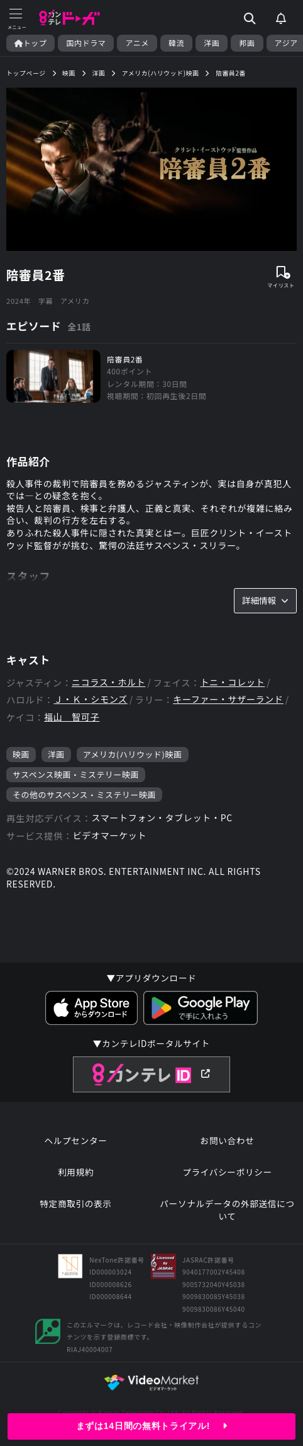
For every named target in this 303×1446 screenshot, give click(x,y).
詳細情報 (265, 600)
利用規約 (76, 1172)
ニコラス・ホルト (108, 682)
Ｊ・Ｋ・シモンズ (90, 699)
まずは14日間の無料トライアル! (151, 1426)
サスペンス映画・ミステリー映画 (76, 774)
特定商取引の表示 (75, 1204)
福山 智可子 (71, 717)
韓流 (176, 43)
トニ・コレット (232, 682)
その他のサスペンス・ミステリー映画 (84, 795)
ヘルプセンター (75, 1141)
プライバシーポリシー (227, 1172)
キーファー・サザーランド (228, 699)
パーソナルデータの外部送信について (227, 1210)
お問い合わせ (228, 1141)
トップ (30, 43)
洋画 (211, 43)
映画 (21, 754)
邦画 (247, 43)
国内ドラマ (86, 43)
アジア (286, 43)
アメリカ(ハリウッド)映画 (132, 754)
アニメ (137, 43)
